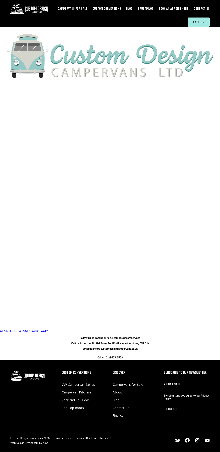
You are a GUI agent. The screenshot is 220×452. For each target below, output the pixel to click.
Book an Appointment (174, 9)
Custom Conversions (106, 9)
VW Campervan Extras (78, 384)
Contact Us (202, 9)
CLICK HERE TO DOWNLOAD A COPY (24, 330)
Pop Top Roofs (73, 407)
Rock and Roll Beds (75, 400)
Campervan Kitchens (76, 392)
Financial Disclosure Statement (93, 438)
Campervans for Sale (72, 9)
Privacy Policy (63, 438)
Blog (129, 9)
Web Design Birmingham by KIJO (29, 442)
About (117, 392)
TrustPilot (146, 9)
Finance (118, 415)
